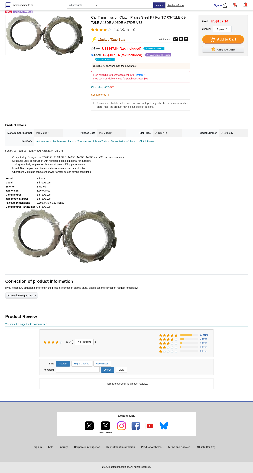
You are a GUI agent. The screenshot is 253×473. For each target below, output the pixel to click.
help (50, 447)
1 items (203, 347)
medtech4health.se (23, 5)
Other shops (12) (103, 87)
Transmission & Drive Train (92, 141)
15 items (204, 335)
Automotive (42, 141)
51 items (84, 342)
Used (132, 57)
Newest (63, 363)
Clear (121, 369)
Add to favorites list (223, 49)
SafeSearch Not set (175, 5)
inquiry (64, 447)
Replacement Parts (63, 141)
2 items (203, 343)
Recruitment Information (120, 447)
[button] (245, 4)
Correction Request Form (21, 295)
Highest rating (81, 363)
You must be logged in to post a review (26, 324)
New (129, 48)
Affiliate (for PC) (205, 447)
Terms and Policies (179, 447)
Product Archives (151, 447)
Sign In (217, 5)
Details (140, 74)
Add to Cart (223, 39)
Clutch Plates (147, 141)
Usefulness (102, 363)
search (159, 5)
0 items (203, 351)
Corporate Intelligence (87, 447)
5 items (203, 339)
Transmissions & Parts (123, 141)
